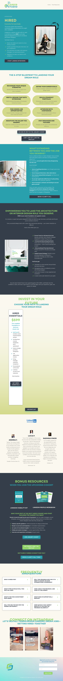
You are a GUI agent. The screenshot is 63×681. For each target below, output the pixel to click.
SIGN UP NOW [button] (48, 673)
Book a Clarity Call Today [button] (32, 557)
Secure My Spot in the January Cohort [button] (31, 132)
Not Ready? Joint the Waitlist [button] (31, 547)
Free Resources (56, 4)
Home (49, 4)
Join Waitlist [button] (31, 409)
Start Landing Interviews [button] (16, 61)
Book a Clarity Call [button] (44, 196)
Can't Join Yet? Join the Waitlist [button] (31, 138)
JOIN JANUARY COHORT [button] (31, 537)
